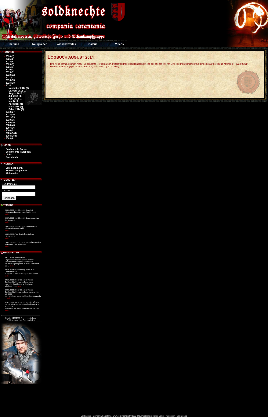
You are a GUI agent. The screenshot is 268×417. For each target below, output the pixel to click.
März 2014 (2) (16, 106)
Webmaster (12, 173)
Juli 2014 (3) (15, 96)
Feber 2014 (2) (16, 109)
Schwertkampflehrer (16, 170)
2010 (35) (10, 120)
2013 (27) (10, 112)
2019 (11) (10, 72)
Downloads (12, 157)
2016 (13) (10, 80)
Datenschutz (182, 416)
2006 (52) (10, 130)
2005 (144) (11, 133)
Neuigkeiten (39, 44)
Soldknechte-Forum (16, 149)
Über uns (13, 44)
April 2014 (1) (16, 104)
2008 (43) (10, 125)
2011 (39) (10, 117)
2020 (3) (10, 69)
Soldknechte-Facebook (18, 152)
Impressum (170, 416)
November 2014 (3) (19, 88)
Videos (119, 44)
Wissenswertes (66, 44)
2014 (8, 85)
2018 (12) (10, 75)
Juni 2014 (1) (15, 98)
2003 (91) (10, 138)
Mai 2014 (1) (15, 101)
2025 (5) (10, 59)
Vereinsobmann (14, 168)
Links (9, 154)
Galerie (92, 44)
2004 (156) (11, 135)
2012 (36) (10, 114)
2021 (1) (10, 67)
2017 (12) (10, 77)
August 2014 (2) (17, 93)
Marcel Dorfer (158, 416)
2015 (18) (10, 83)
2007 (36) (10, 128)
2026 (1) (10, 56)
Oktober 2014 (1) (17, 90)
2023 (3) (10, 64)
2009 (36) (10, 122)
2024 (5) (10, 61)
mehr (7, 214)
